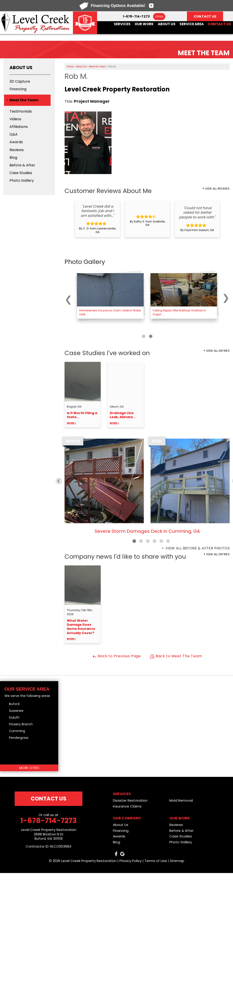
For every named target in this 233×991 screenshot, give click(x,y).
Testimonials (20, 111)
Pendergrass (18, 737)
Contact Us (219, 24)
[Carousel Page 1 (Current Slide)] (143, 336)
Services (122, 24)
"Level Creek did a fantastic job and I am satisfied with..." (97, 211)
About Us (166, 24)
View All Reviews (217, 188)
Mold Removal (181, 800)
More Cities (29, 768)
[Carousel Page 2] (150, 336)
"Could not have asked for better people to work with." (197, 212)
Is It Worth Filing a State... (82, 418)
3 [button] (147, 541)
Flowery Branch (21, 724)
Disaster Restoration (130, 800)
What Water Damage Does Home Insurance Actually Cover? (82, 630)
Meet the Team (23, 100)
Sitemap (177, 860)
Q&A (13, 134)
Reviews (16, 150)
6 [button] (168, 541)
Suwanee (16, 710)
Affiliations (18, 127)
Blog (13, 157)
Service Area (191, 24)
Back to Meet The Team (176, 656)
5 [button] (161, 541)
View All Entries (218, 351)
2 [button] (141, 541)
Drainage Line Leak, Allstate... (125, 418)
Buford (14, 704)
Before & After (22, 165)
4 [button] (154, 541)
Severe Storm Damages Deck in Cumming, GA (147, 531)
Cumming (17, 731)
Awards (16, 142)
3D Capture (19, 81)
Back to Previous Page (116, 656)
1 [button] (134, 541)
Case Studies (20, 173)
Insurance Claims (127, 806)
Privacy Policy (130, 860)
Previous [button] (59, 481)
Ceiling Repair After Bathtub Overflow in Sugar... (179, 312)
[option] (97, 219)
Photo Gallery (21, 180)
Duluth (14, 717)
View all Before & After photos (197, 548)
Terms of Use (155, 860)
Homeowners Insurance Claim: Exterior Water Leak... (110, 312)
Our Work (144, 24)
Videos (15, 119)
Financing (17, 89)
